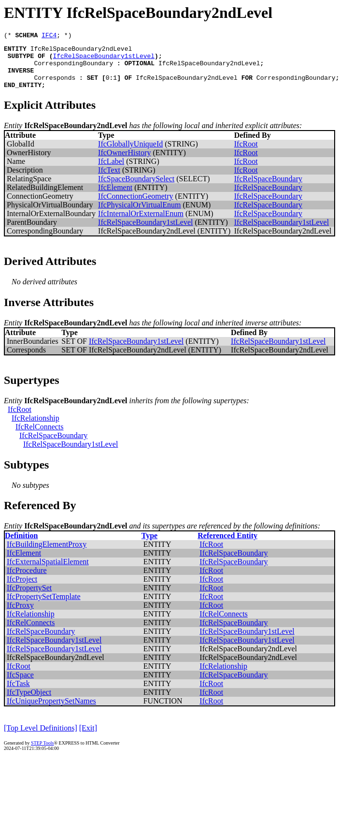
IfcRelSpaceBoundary (268, 189)
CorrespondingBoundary (73, 68)
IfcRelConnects (39, 437)
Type (149, 546)
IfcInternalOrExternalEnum (141, 224)
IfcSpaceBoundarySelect (136, 189)
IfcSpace (20, 685)
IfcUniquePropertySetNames (51, 711)
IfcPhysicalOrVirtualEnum (139, 215)
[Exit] (88, 738)
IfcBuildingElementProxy (46, 554)
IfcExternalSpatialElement (48, 572)
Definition (21, 546)
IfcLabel (111, 171)
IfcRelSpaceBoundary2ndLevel (81, 51)
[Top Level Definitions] (40, 738)
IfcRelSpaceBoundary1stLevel (104, 60)
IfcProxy (20, 615)
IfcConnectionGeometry (135, 206)
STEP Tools (42, 753)
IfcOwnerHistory (124, 163)
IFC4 (49, 36)
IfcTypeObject (29, 702)
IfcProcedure (27, 580)
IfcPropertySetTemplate (44, 606)
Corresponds (54, 86)
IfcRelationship (35, 428)
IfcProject (22, 589)
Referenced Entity (227, 546)
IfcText (109, 180)
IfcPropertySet (29, 598)
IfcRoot (246, 154)
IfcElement (115, 197)
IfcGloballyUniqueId (130, 154)
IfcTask (18, 693)
